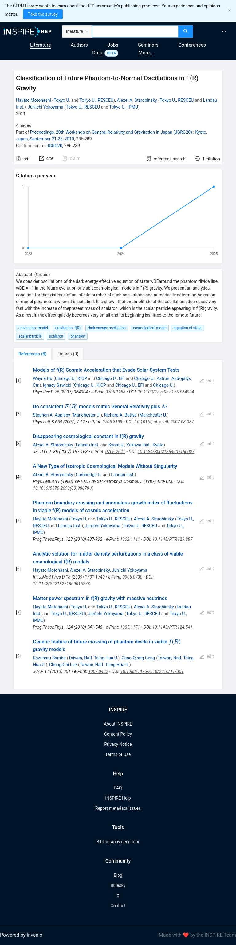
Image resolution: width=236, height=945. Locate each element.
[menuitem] (224, 31)
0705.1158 (115, 391)
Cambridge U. (89, 474)
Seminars (148, 45)
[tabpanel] (118, 524)
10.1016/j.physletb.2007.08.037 (164, 421)
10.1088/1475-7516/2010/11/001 (151, 671)
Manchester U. (86, 415)
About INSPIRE (118, 724)
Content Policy (118, 734)
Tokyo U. (62, 100)
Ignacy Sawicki (57, 385)
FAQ (118, 787)
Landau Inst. (88, 444)
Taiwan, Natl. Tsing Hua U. (93, 657)
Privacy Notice (118, 744)
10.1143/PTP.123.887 (172, 539)
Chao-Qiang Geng (138, 657)
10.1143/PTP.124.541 (172, 627)
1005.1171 (130, 627)
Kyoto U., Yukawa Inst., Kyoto (135, 444)
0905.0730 (132, 577)
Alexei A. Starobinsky (137, 100)
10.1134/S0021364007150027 (166, 451)
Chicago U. (163, 385)
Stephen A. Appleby (51, 415)
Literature (40, 45)
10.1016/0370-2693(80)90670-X (63, 488)
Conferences (192, 45)
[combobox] (135, 31)
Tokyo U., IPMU (123, 107)
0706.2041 (115, 451)
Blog (118, 875)
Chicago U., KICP (71, 378)
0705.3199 (112, 421)
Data (97, 53)
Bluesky (118, 885)
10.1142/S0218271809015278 (61, 583)
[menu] (215, 31)
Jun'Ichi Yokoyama (45, 107)
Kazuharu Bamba (49, 657)
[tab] (32, 353)
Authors (79, 45)
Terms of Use (118, 754)
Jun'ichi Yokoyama (102, 525)
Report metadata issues (118, 808)
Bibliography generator (118, 841)
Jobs (113, 45)
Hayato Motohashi (33, 100)
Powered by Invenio (21, 935)
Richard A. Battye (120, 415)
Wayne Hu (42, 378)
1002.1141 (130, 539)
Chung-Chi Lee (63, 664)
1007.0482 (98, 671)
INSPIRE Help (118, 798)
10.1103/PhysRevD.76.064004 (166, 391)
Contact (118, 905)
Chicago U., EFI (110, 378)
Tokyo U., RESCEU (96, 100)
